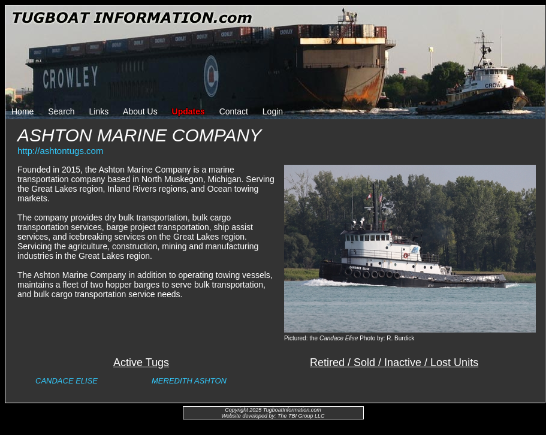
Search (61, 111)
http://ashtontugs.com (60, 151)
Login (273, 111)
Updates (188, 111)
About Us (140, 111)
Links (99, 111)
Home (22, 111)
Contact (233, 111)
